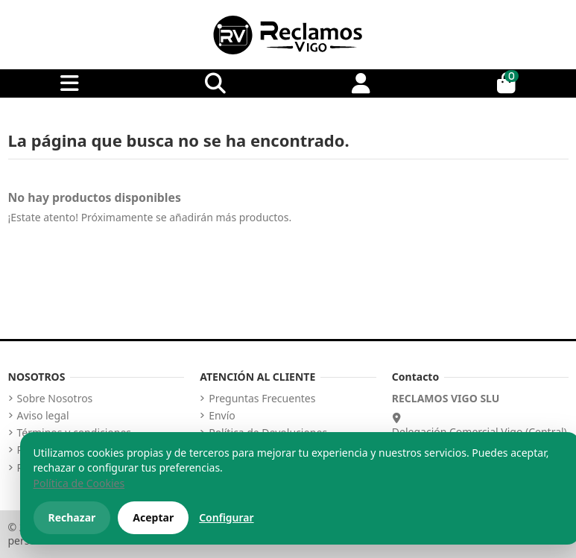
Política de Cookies (79, 483)
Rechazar (72, 517)
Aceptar (153, 517)
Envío (222, 415)
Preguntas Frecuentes (262, 398)
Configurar (226, 517)
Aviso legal (43, 415)
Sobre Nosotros (55, 398)
